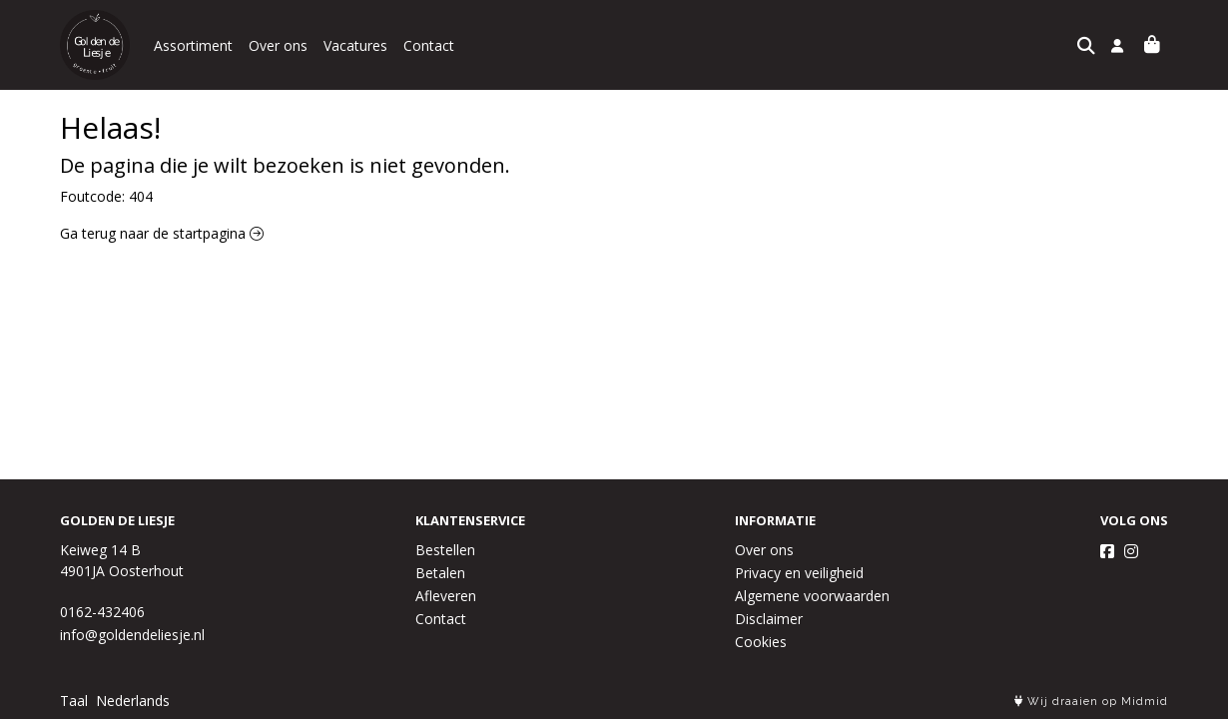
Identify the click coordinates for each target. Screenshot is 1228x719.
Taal (74, 700)
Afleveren (445, 595)
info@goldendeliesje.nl (132, 634)
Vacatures (355, 45)
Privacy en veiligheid (799, 572)
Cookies (761, 641)
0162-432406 (102, 611)
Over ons (278, 45)
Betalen (440, 572)
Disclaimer (769, 618)
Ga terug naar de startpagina (162, 233)
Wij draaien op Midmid (1091, 701)
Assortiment (193, 45)
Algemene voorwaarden (812, 595)
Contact (428, 45)
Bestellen (445, 549)
